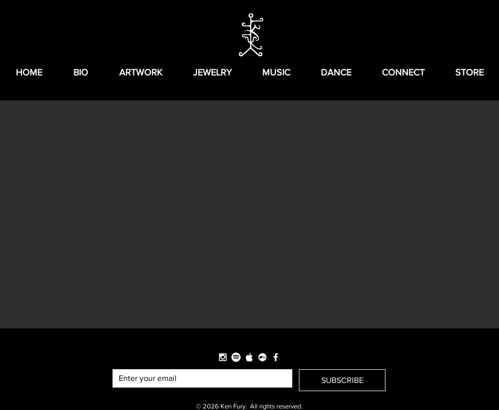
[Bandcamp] (262, 357)
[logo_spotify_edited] (236, 357)
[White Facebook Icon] (275, 357)
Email (121, 360)
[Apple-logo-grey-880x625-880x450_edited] (249, 357)
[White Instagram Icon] (222, 357)
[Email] (199, 378)
